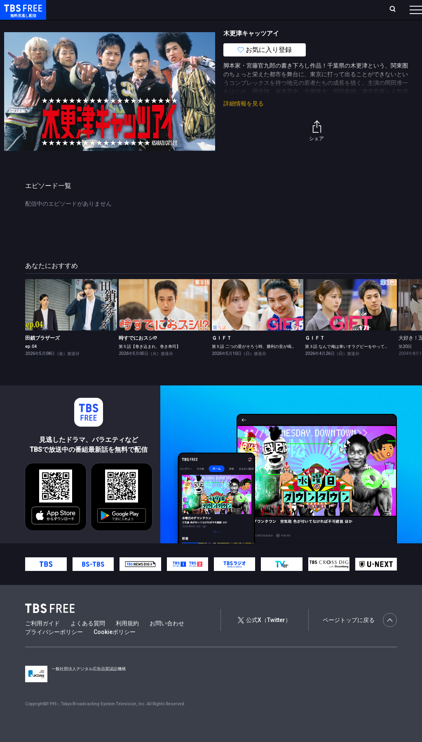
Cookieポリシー (115, 648)
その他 (326, 26)
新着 (89, 26)
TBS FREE (21, 14)
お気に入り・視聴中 (245, 9)
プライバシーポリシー (54, 648)
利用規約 (127, 639)
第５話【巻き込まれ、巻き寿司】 (150, 363)
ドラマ (166, 26)
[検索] (338, 9)
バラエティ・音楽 (205, 26)
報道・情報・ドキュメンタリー (272, 26)
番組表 (396, 9)
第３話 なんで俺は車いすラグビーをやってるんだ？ (353, 363)
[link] (71, 321)
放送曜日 (121, 9)
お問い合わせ (167, 639)
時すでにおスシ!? (138, 354)
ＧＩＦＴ (222, 354)
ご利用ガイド (42, 639)
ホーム (93, 9)
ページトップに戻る (360, 636)
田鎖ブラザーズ (42, 354)
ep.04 (31, 363)
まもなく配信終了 (126, 26)
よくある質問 (87, 639)
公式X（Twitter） (264, 636)
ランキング (155, 9)
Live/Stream (194, 9)
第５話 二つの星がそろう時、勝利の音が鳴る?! (255, 363)
